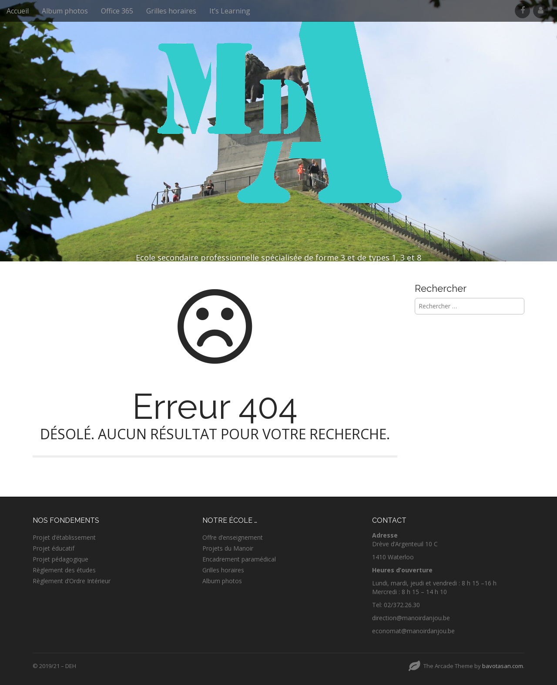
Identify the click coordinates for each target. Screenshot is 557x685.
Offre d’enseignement (232, 537)
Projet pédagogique (60, 559)
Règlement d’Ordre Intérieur (72, 581)
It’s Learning (229, 11)
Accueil (18, 11)
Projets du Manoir (227, 548)
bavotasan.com (502, 666)
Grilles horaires (171, 11)
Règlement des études (64, 570)
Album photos (65, 11)
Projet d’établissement (64, 537)
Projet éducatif (53, 548)
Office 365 (117, 11)
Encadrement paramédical (239, 559)
